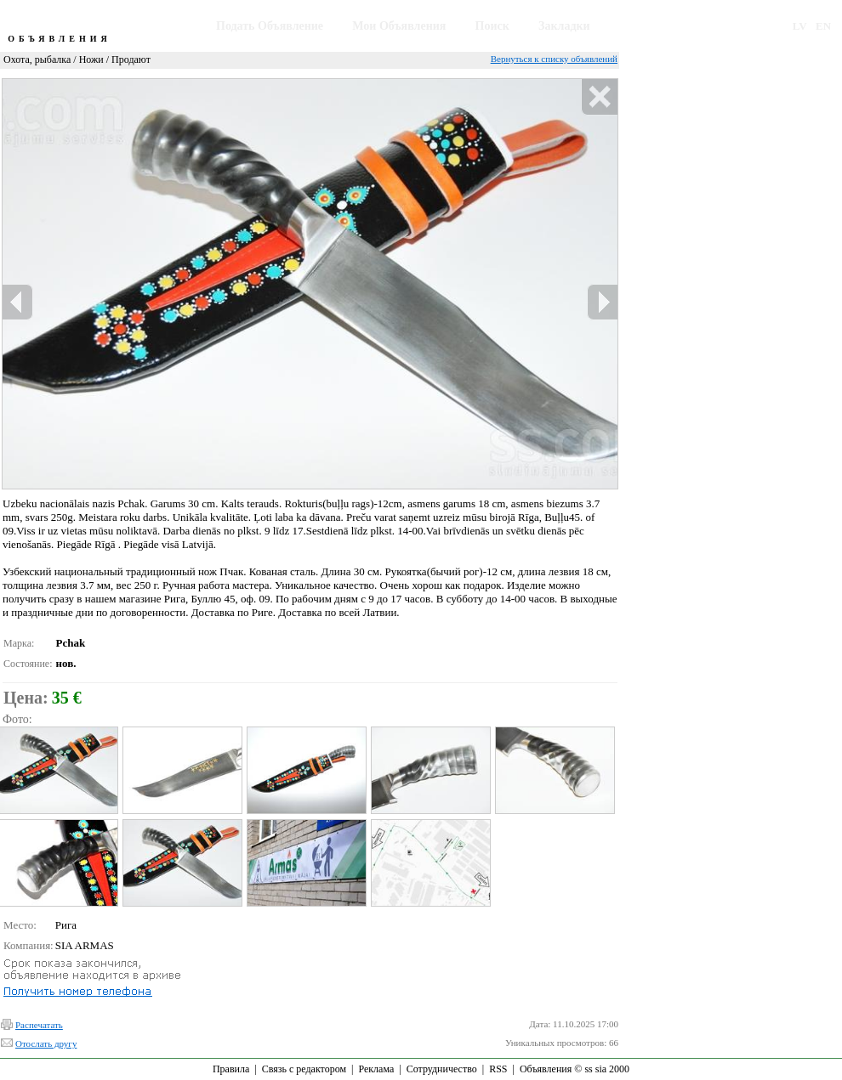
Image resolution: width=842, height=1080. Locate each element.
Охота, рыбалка (37, 59)
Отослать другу (46, 1043)
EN (823, 26)
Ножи (91, 59)
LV (800, 26)
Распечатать (39, 1025)
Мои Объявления (399, 26)
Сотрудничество (442, 1069)
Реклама (376, 1069)
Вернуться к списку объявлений (554, 59)
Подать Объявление (269, 26)
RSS (498, 1069)
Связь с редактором (304, 1069)
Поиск (492, 26)
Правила (231, 1069)
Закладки (564, 26)
